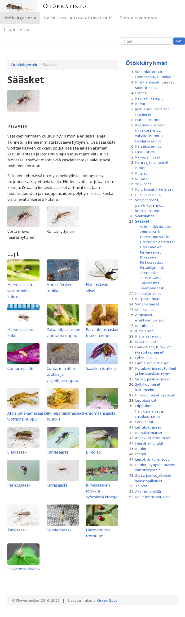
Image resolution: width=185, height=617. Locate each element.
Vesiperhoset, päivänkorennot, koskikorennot (149, 205)
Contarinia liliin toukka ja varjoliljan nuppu (62, 374)
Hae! (179, 41)
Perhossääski (19, 485)
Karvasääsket (150, 252)
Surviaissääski (60, 530)
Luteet (140, 93)
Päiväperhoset (147, 157)
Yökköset (143, 183)
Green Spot (107, 600)
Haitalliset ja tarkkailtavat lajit (78, 18)
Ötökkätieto (65, 6)
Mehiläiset (144, 325)
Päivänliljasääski (152, 267)
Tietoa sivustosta (138, 18)
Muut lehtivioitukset (152, 496)
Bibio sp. (94, 452)
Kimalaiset (144, 331)
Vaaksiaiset (144, 215)
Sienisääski (17, 452)
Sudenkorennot (148, 71)
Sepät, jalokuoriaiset (152, 379)
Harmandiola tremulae (157, 241)
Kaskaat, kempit (149, 98)
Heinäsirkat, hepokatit (154, 76)
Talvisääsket (149, 282)
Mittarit (141, 178)
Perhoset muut (148, 194)
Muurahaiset (146, 309)
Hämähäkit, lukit (149, 443)
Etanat (140, 453)
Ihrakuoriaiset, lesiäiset (155, 395)
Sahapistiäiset (147, 304)
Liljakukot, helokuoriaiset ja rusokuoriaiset (149, 411)
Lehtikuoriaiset (148, 427)
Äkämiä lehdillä (148, 491)
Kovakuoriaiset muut (153, 437)
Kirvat (140, 103)
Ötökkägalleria (20, 18)
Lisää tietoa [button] (18, 29)
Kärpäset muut (148, 298)
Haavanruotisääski (24, 568)
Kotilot (140, 448)
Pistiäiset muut (148, 336)
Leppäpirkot (145, 400)
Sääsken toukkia (101, 368)
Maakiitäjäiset (147, 341)
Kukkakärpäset (148, 293)
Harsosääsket (151, 247)
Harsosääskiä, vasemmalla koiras (20, 290)
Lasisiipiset (144, 151)
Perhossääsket (151, 262)
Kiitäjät (141, 173)
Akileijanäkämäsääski (156, 226)
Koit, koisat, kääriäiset (154, 189)
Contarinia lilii (20, 368)
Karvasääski (57, 452)
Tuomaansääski (100, 413)
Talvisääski (17, 530)
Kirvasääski (57, 485)
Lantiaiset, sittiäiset (152, 363)
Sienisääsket (149, 272)
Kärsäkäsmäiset (148, 432)
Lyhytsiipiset (146, 357)
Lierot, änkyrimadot (152, 459)
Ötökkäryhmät (24, 64)
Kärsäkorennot (148, 146)
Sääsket (142, 221)
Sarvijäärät (144, 421)
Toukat (141, 486)
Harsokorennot (148, 119)
